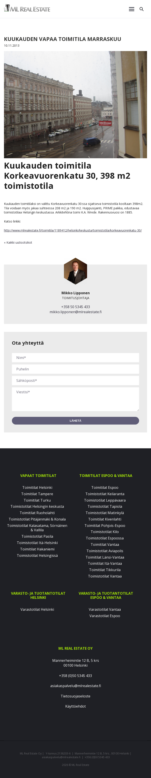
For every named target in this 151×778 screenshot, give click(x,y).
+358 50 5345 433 (75, 306)
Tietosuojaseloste (75, 696)
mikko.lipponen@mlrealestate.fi (76, 311)
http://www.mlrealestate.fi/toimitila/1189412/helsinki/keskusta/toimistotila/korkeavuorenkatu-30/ (73, 230)
